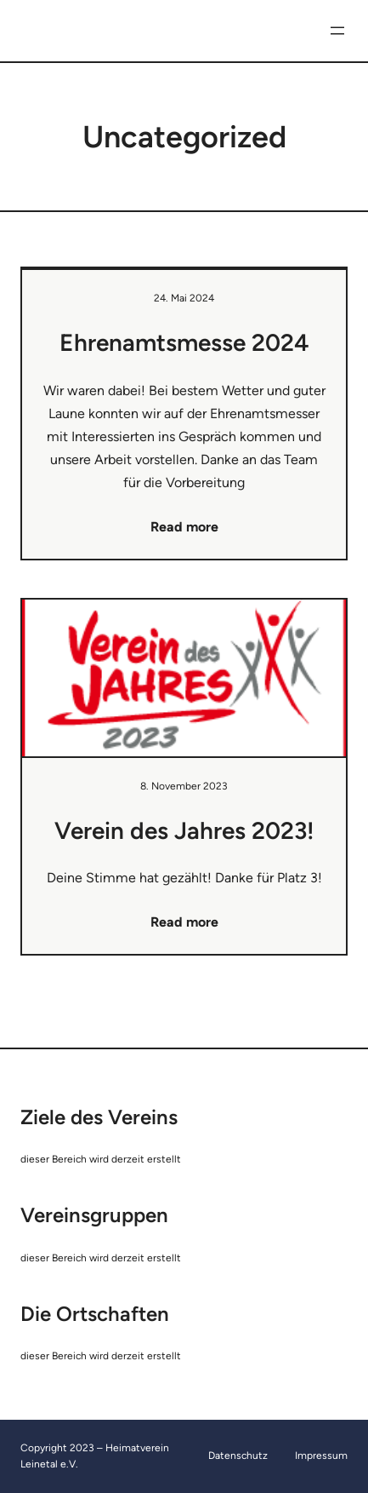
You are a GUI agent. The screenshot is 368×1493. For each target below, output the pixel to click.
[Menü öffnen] (337, 30)
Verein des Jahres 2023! (184, 830)
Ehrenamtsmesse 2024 (184, 342)
